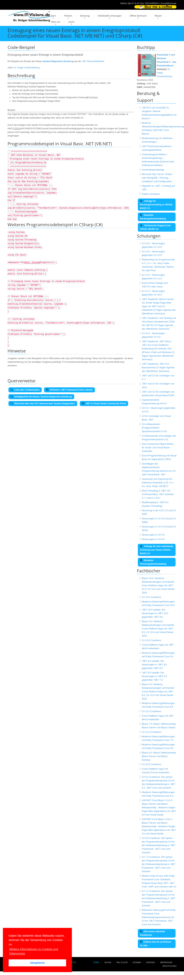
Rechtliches (169, 966)
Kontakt (150, 962)
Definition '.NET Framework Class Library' (69, 390)
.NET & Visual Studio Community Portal (104, 403)
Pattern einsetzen (151, 194)
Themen (68, 15)
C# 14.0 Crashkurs (151, 597)
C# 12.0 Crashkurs (151, 711)
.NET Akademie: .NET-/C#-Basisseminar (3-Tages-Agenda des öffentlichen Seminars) (158, 367)
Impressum (166, 962)
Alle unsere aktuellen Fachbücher (152, 933)
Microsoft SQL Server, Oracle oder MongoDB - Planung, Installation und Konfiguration (157, 178)
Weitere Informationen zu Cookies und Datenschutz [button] (33, 951)
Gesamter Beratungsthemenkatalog (153, 217)
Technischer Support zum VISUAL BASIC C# (155, 227)
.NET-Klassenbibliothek (93, 61)
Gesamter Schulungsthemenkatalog (153, 562)
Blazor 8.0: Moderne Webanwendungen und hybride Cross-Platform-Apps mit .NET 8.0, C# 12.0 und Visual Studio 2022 (158, 691)
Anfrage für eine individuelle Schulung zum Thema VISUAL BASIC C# (156, 550)
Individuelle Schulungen (109, 15)
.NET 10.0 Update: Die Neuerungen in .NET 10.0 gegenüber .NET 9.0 (155, 613)
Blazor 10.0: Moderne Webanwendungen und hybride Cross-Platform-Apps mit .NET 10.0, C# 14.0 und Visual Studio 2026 (158, 585)
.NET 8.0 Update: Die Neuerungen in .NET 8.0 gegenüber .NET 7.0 (154, 676)
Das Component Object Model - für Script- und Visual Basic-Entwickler (158, 447)
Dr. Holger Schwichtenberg (27, 67)
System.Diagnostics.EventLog (58, 61)
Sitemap (136, 962)
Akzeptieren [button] (37, 962)
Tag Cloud (122, 962)
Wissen (158, 15)
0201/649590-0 (152, 3)
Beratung (85, 15)
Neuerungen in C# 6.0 (153, 539)
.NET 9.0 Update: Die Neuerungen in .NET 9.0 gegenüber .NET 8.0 (154, 664)
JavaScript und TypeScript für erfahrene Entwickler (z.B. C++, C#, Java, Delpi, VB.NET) (158, 483)
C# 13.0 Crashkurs (151, 640)
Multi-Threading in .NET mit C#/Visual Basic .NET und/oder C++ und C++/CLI (158, 494)
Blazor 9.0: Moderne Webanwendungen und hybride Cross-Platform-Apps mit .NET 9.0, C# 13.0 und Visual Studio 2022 (158, 628)
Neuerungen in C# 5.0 (153, 534)
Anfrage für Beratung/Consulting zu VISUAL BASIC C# (156, 204)
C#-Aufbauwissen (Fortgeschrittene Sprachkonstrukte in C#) (154, 428)
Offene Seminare (138, 15)
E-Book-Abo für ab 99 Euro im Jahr (155, 944)
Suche (71, 21)
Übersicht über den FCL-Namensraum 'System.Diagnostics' (43, 403)
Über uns (55, 21)
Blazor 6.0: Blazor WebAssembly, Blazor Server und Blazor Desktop (159, 756)
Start (53, 15)
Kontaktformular (168, 3)
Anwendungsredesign (153, 169)
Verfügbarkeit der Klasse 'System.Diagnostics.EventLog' (41, 396)
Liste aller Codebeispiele (25, 390)
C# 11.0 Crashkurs (151, 732)
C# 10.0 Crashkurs (151, 764)
